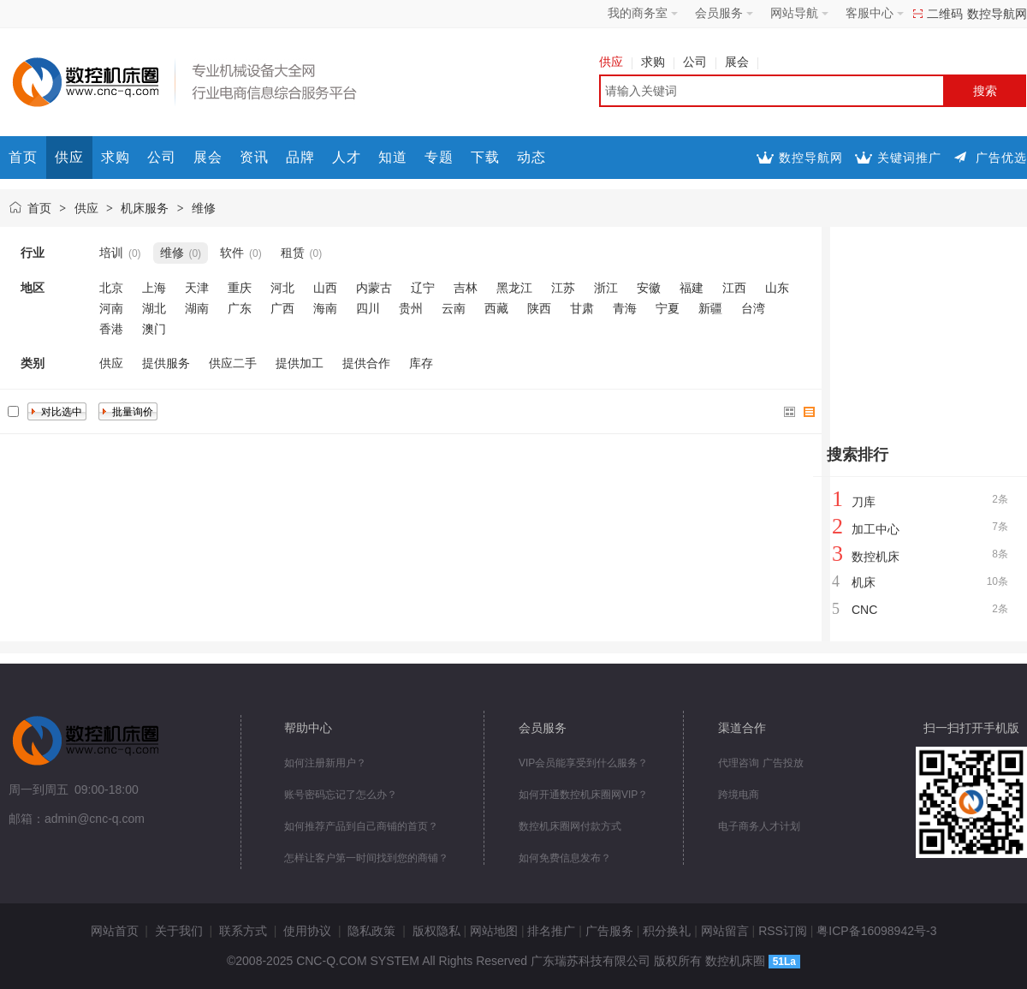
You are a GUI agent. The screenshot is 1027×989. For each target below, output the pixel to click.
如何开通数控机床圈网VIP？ (583, 795)
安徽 (649, 288)
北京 (111, 288)
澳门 (154, 329)
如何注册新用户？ (325, 763)
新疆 (710, 308)
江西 (734, 288)
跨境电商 (738, 795)
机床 (864, 582)
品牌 (300, 157)
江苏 (563, 288)
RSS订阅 (782, 931)
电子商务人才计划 (759, 826)
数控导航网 (997, 14)
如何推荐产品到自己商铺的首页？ (361, 826)
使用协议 (307, 931)
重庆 (240, 288)
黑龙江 (514, 288)
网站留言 (725, 931)
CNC (864, 610)
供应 (615, 62)
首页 (23, 157)
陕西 (539, 308)
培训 (111, 252)
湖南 (197, 308)
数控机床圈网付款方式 (570, 826)
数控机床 (875, 556)
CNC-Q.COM (331, 961)
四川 (368, 308)
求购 (657, 62)
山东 (777, 288)
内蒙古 (374, 288)
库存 (421, 363)
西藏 (496, 308)
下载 (485, 157)
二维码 (945, 14)
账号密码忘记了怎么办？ (340, 795)
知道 (392, 157)
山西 (325, 288)
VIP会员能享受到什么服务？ (583, 763)
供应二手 (233, 363)
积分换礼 (667, 931)
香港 (111, 329)
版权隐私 (436, 931)
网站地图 (494, 931)
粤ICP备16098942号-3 (876, 931)
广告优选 (1001, 157)
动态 (531, 157)
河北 (282, 288)
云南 (454, 308)
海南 (325, 308)
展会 (741, 62)
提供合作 (366, 363)
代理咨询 (738, 763)
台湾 (753, 308)
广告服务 (609, 931)
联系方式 (243, 931)
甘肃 (582, 308)
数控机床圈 (735, 961)
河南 (111, 308)
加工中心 (875, 529)
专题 (439, 157)
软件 (232, 252)
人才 (346, 157)
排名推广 (551, 931)
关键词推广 (909, 157)
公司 (699, 62)
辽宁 (423, 288)
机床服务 (145, 208)
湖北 (154, 308)
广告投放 (783, 763)
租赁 (293, 252)
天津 (197, 288)
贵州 (411, 308)
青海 (625, 308)
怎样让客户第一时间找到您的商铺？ (366, 858)
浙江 (606, 288)
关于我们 (179, 931)
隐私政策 (371, 931)
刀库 (864, 502)
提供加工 (300, 363)
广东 (240, 308)
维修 (204, 208)
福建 (691, 288)
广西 (282, 308)
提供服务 (166, 363)
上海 (154, 288)
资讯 (254, 157)
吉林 (466, 288)
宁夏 (668, 308)
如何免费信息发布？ (565, 858)
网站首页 (115, 931)
